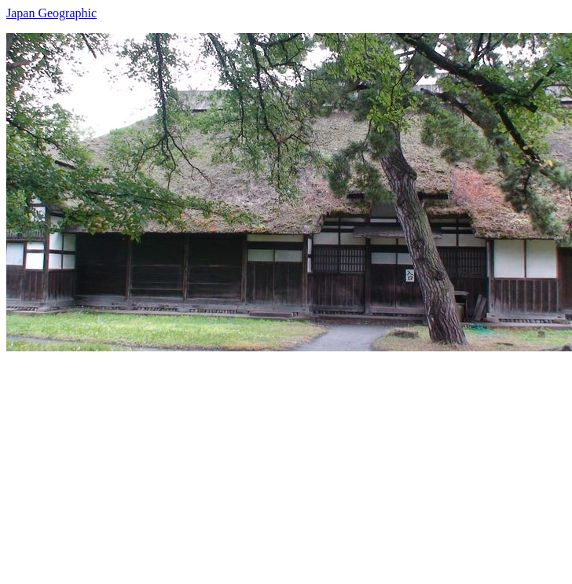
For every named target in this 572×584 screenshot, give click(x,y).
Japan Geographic (51, 13)
